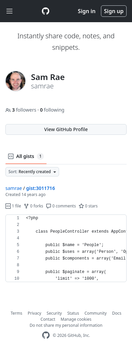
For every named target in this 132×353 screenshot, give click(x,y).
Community (95, 313)
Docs (117, 313)
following (52, 110)
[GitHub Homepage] (46, 335)
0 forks (33, 206)
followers (21, 110)
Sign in (87, 11)
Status (73, 313)
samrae (13, 188)
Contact (48, 319)
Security (54, 313)
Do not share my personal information (66, 325)
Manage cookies (76, 319)
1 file (13, 206)
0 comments (61, 206)
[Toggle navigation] (9, 11)
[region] (66, 248)
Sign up (114, 11)
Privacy (34, 313)
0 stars (88, 206)
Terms (17, 313)
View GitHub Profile (66, 129)
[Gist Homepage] (46, 11)
